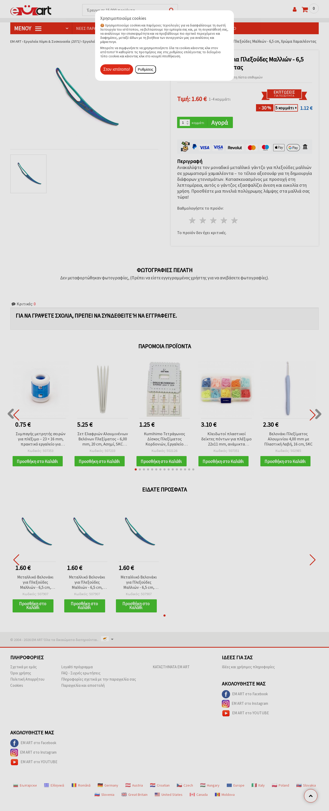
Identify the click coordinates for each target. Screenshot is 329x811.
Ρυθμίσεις (145, 69)
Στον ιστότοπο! (116, 69)
